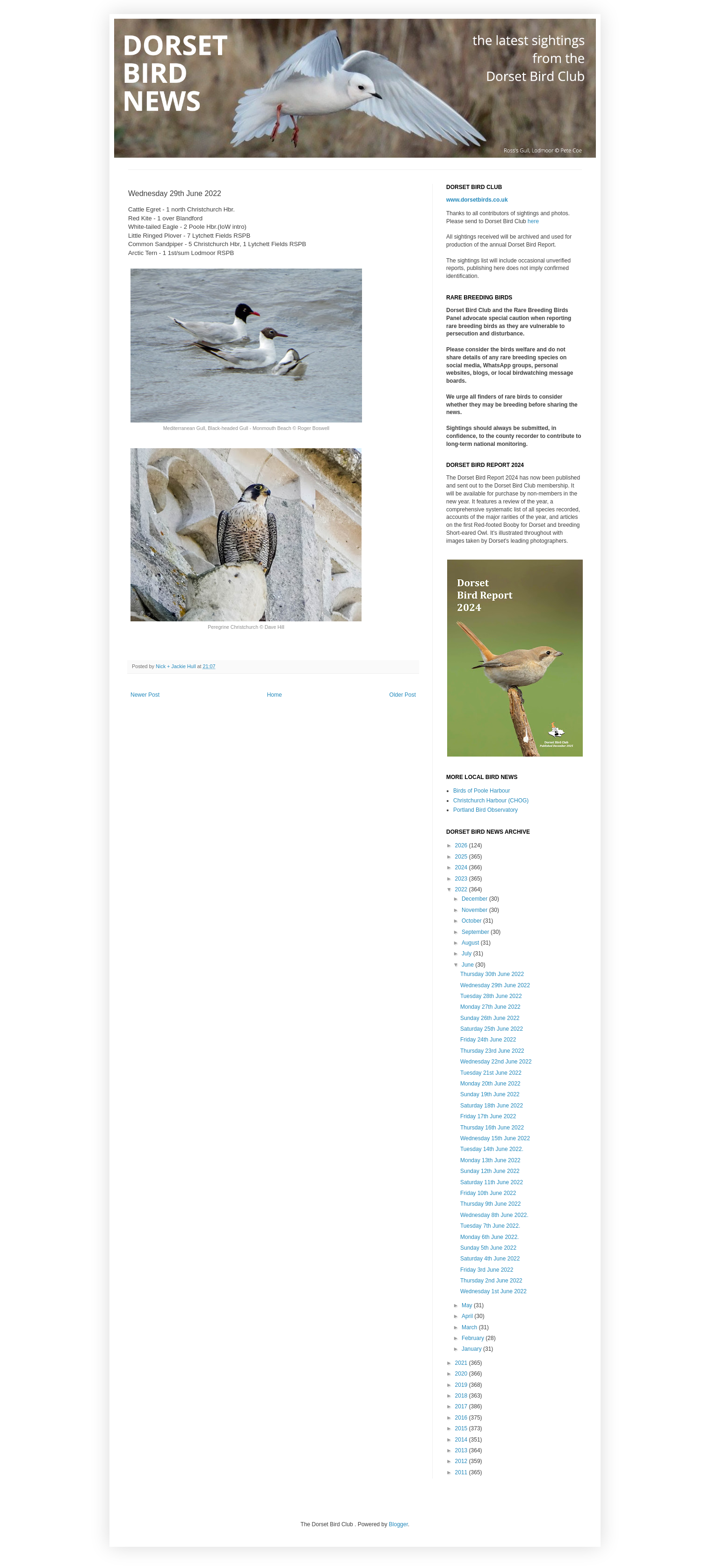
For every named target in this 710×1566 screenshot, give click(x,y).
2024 (462, 867)
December (475, 899)
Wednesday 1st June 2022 (493, 1291)
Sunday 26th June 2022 (490, 1018)
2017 (462, 1406)
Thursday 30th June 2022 (492, 974)
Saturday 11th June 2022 (491, 1182)
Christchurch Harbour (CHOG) (491, 800)
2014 (462, 1439)
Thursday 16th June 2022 (492, 1127)
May (468, 1305)
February (473, 1338)
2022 (462, 889)
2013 (462, 1450)
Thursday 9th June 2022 (490, 1204)
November (475, 910)
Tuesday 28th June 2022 (491, 996)
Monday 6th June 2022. (489, 1237)
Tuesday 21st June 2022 (491, 1073)
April (468, 1316)
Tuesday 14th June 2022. (491, 1149)
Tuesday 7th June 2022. (490, 1226)
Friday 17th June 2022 (488, 1116)
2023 (462, 878)
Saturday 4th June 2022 (490, 1258)
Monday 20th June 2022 (490, 1083)
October (472, 921)
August (471, 943)
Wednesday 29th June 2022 (495, 985)
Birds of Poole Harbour (481, 790)
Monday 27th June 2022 (490, 1007)
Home (274, 695)
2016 (462, 1417)
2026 (462, 845)
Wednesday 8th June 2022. (494, 1215)
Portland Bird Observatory (485, 810)
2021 (462, 1363)
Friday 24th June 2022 (488, 1039)
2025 (462, 856)
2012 (462, 1461)
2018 (462, 1395)
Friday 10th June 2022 (488, 1193)
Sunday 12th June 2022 (490, 1171)
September (476, 932)
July (467, 953)
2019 (462, 1385)
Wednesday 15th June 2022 (495, 1138)
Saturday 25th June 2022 (491, 1029)
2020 (462, 1373)
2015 (462, 1428)
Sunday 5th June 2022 (488, 1248)
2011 (462, 1472)
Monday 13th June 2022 (490, 1160)
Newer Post (144, 695)
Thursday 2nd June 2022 (491, 1280)
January (472, 1349)
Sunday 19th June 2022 (490, 1094)
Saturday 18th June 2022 (491, 1105)
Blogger (398, 1524)
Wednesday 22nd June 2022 (496, 1061)
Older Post (402, 695)
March (470, 1327)
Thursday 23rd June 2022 (492, 1051)
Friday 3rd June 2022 (486, 1270)
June (468, 964)
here (533, 221)
